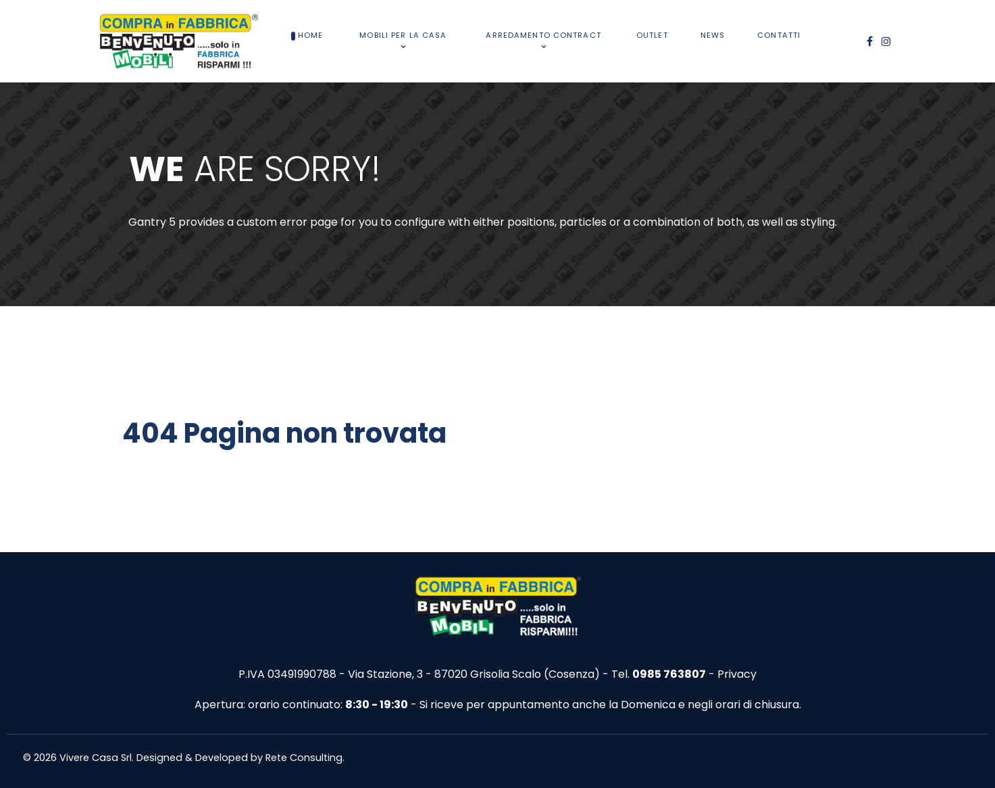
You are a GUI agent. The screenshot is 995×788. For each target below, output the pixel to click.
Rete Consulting (303, 757)
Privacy (737, 674)
